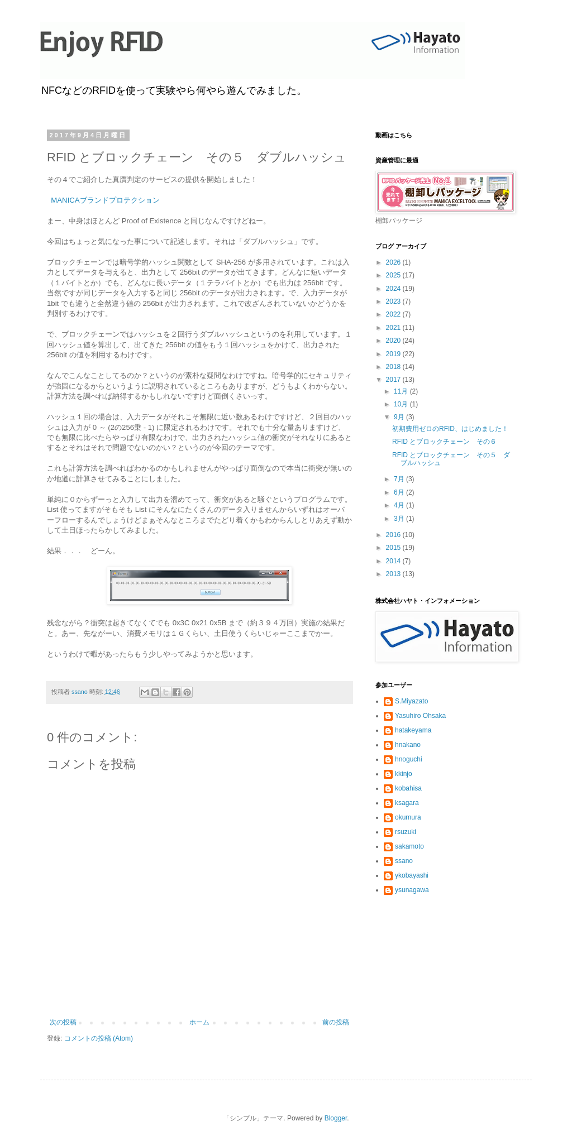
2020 (394, 340)
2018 (394, 367)
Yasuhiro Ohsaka (420, 716)
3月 (400, 519)
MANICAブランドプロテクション (105, 200)
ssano (404, 861)
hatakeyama (413, 730)
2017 (394, 380)
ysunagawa (412, 890)
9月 (400, 417)
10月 (402, 404)
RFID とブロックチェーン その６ (444, 441)
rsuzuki (405, 832)
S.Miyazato (411, 701)
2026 (394, 262)
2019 (394, 354)
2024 (394, 289)
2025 (394, 275)
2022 (394, 314)
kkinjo (403, 774)
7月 (400, 479)
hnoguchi (408, 759)
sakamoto (409, 846)
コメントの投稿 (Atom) (98, 1038)
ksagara (407, 803)
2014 (394, 561)
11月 (402, 391)
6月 (400, 492)
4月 (400, 505)
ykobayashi (411, 875)
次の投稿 (63, 1022)
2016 (394, 535)
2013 (394, 574)
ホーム (199, 1022)
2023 (394, 301)
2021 (394, 328)
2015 (394, 548)
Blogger (336, 1118)
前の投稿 (335, 1022)
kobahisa (408, 788)
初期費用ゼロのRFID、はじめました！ (450, 429)
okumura (408, 817)
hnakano (408, 745)
